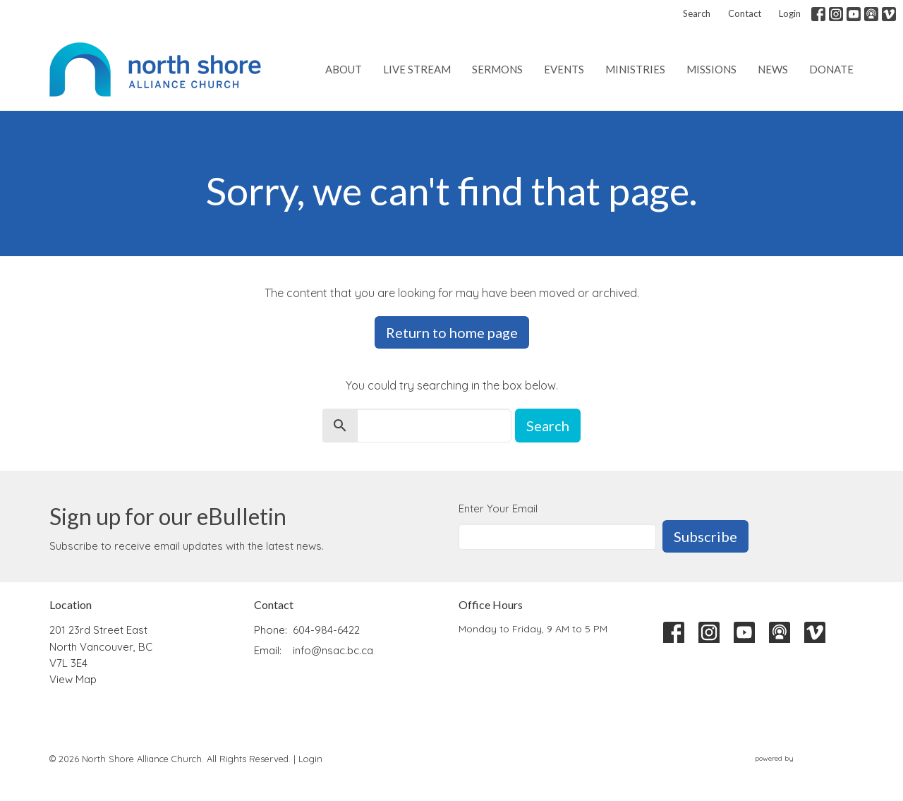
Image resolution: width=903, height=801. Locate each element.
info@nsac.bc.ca (333, 650)
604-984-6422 (326, 630)
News (773, 69)
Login (790, 13)
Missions (711, 69)
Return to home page (452, 332)
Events (564, 69)
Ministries (635, 69)
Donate (831, 69)
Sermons (497, 69)
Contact (744, 13)
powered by (804, 758)
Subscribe (705, 536)
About (343, 69)
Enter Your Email (498, 508)
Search (696, 13)
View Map (73, 679)
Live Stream (417, 69)
